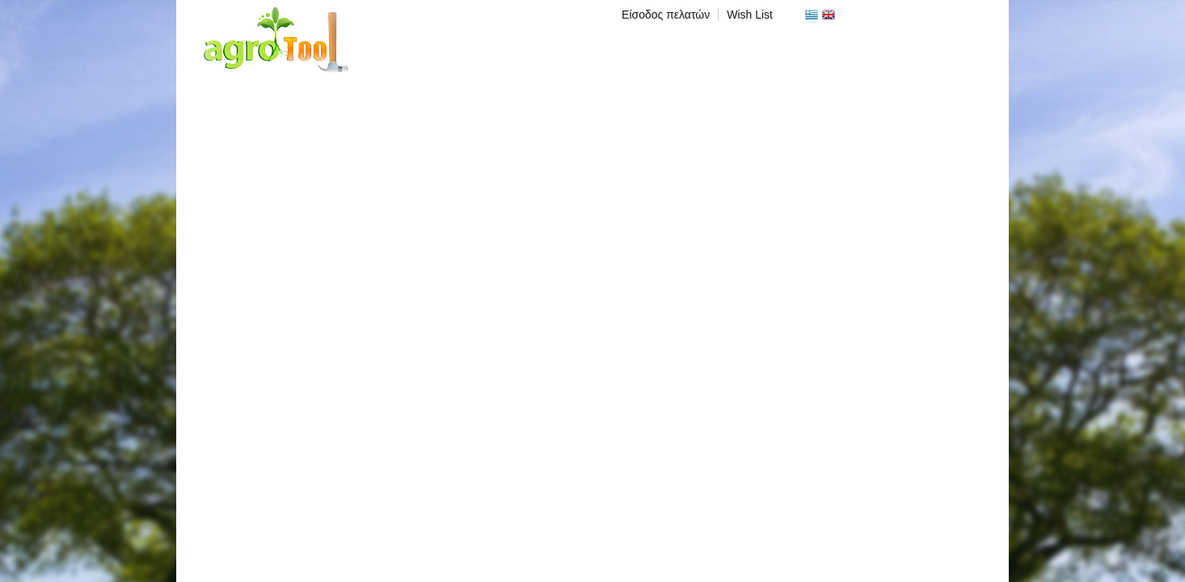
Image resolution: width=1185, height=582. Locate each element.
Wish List (750, 14)
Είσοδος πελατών (666, 14)
